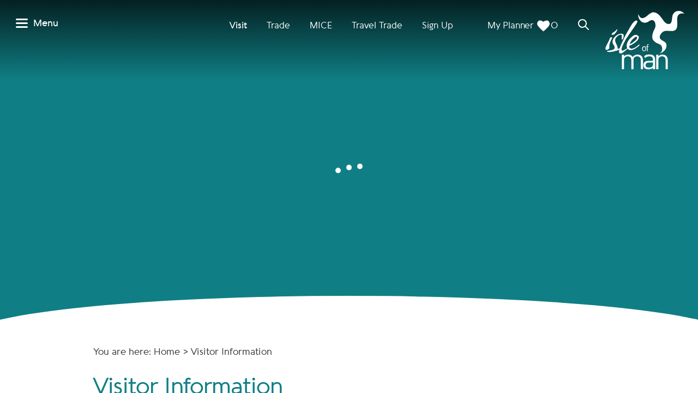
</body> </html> (349, 196)
